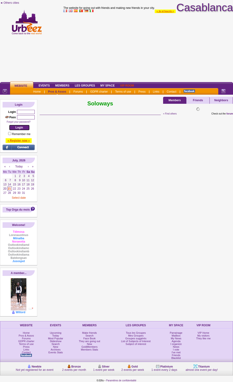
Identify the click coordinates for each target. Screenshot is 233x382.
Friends (198, 100)
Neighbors (221, 100)
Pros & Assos (57, 91)
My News (176, 338)
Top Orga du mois (18, 209)
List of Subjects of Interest (136, 341)
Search (55, 344)
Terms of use (123, 91)
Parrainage (176, 332)
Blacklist (176, 358)
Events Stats (55, 352)
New (55, 346)
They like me (203, 338)
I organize (176, 344)
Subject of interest (136, 344)
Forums (78, 91)
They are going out (89, 341)
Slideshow (56, 341)
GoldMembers (90, 346)
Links (156, 91)
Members (62, 85)
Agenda (176, 341)
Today (55, 335)
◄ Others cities (9, 2)
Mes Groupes (136, 335)
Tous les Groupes (136, 332)
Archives (56, 349)
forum (229, 113)
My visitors (203, 335)
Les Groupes (85, 85)
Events (44, 85)
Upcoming (56, 332)
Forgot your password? (19, 122)
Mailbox (176, 335)
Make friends (89, 332)
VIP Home (203, 332)
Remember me (21, 134)
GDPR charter (99, 91)
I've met (176, 352)
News (176, 346)
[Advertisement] (148, 46)
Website (20, 85)
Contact (171, 91)
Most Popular (55, 338)
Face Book (89, 338)
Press (142, 91)
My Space (107, 85)
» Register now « (18, 140)
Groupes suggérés (136, 338)
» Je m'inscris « (165, 11)
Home (37, 91)
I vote (176, 349)
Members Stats (89, 349)
